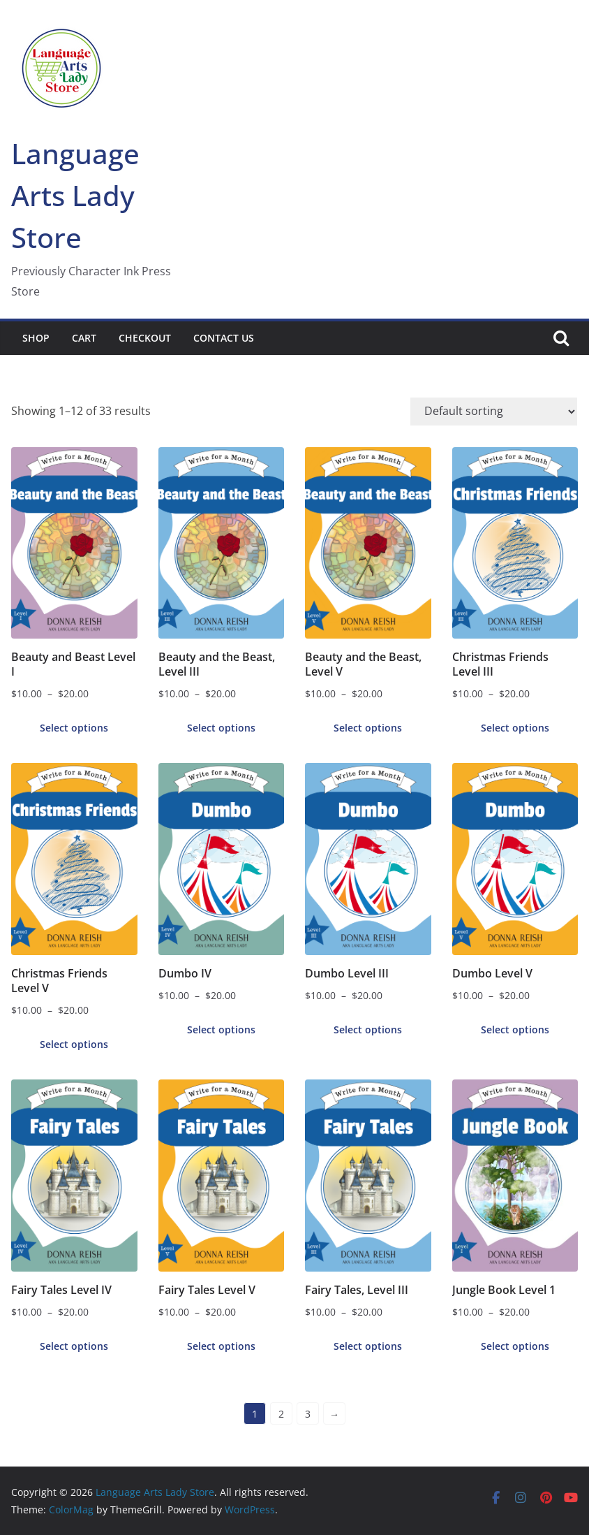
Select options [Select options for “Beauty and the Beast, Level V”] (368, 727)
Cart (84, 337)
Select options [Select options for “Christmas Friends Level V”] (74, 1044)
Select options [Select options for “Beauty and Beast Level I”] (74, 727)
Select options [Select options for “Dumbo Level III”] (368, 1029)
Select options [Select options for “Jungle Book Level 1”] (515, 1346)
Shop (36, 337)
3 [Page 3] (308, 1413)
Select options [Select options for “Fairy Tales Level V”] (221, 1346)
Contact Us (223, 337)
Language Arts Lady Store (75, 195)
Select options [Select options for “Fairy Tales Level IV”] (74, 1346)
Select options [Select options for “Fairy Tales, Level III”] (368, 1346)
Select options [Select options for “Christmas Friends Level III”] (515, 727)
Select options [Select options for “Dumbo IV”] (221, 1029)
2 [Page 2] (281, 1413)
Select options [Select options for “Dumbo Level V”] (515, 1029)
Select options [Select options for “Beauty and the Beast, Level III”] (221, 727)
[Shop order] (494, 411)
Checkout (145, 337)
